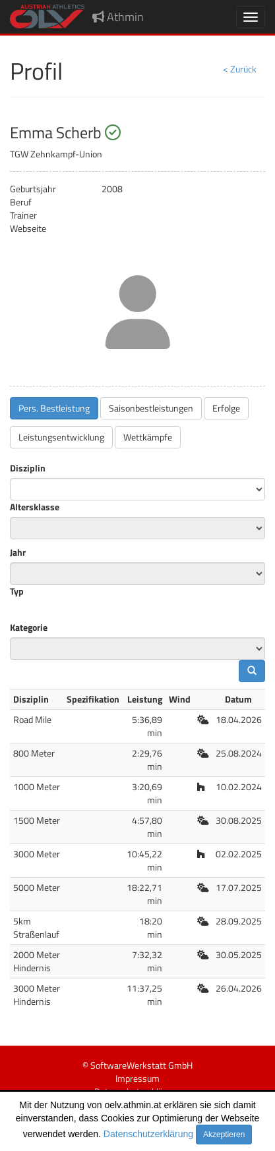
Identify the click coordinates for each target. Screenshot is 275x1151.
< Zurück (240, 69)
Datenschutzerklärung (148, 1134)
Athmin (118, 17)
